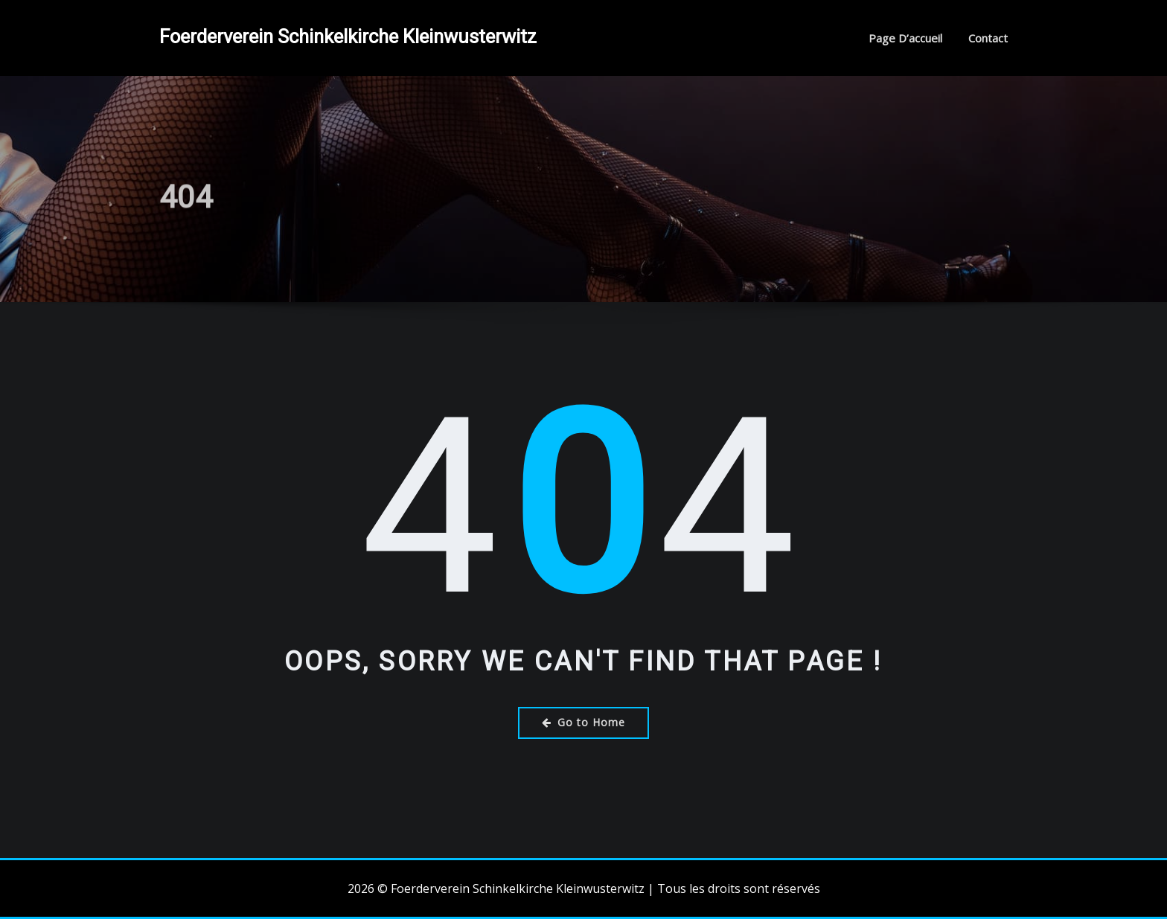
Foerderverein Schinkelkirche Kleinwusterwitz (348, 36)
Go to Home (583, 722)
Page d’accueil (905, 38)
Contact (988, 38)
